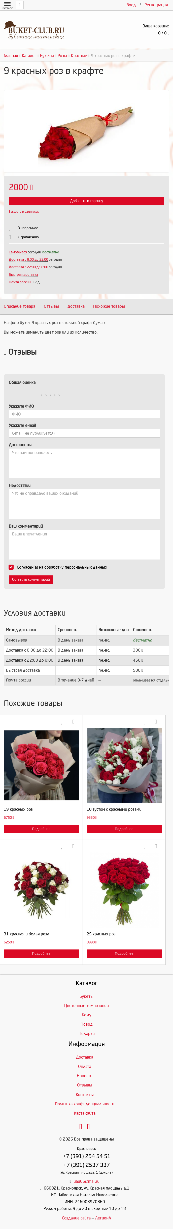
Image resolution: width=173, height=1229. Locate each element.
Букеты (86, 996)
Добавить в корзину (86, 201)
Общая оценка (22, 382)
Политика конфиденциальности (84, 1104)
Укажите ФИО (21, 406)
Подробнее (41, 829)
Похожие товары (109, 306)
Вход (131, 5)
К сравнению (28, 237)
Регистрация (156, 5)
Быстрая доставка (23, 275)
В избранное (28, 228)
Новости (84, 1076)
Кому (86, 1015)
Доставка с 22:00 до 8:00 (28, 267)
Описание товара (19, 306)
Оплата (84, 1066)
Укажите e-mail (22, 425)
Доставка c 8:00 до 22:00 (28, 259)
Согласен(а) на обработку (59, 567)
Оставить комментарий (31, 579)
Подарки (87, 1033)
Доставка (76, 306)
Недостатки (19, 485)
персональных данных (86, 567)
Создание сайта (76, 1218)
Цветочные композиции (86, 1006)
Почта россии (20, 282)
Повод (87, 1024)
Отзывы (51, 306)
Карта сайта (84, 1113)
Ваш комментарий (26, 526)
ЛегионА (103, 1218)
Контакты (85, 1095)
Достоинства (20, 445)
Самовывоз (18, 252)
